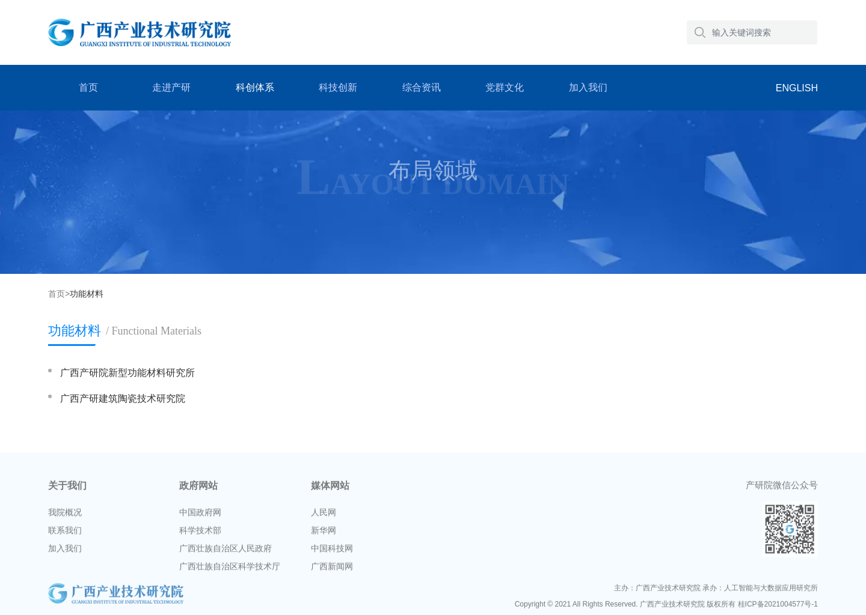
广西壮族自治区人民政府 (225, 551)
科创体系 (255, 87)
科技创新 (338, 87)
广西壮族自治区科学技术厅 (229, 569)
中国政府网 (200, 515)
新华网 (323, 533)
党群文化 (504, 87)
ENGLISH (797, 88)
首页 (88, 87)
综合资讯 (421, 87)
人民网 (323, 515)
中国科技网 (332, 551)
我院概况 (65, 515)
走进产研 (171, 87)
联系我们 (65, 533)
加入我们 (588, 87)
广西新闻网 (332, 569)
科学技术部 (200, 533)
